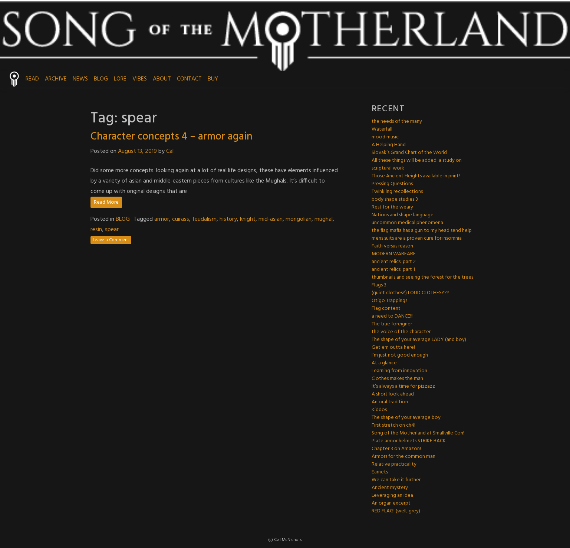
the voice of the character (401, 332)
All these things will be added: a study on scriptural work (417, 164)
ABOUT (162, 79)
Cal (170, 151)
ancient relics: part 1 (393, 269)
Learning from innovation (399, 371)
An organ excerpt (391, 503)
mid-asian (270, 219)
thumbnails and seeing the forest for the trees (422, 277)
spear (112, 229)
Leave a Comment (111, 240)
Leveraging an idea (392, 495)
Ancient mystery (390, 487)
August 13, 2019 (137, 151)
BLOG (101, 79)
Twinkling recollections (397, 191)
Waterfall (382, 129)
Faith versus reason (392, 246)
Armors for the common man (403, 456)
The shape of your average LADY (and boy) (419, 339)
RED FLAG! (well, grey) (396, 511)
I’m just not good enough (400, 355)
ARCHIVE (56, 79)
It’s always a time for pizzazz (403, 386)
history (228, 219)
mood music (385, 137)
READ (32, 79)
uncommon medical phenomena (407, 223)
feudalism (204, 219)
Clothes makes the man (397, 378)
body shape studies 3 (395, 199)
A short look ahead (393, 394)
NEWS (80, 79)
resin (96, 229)
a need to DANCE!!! (393, 316)
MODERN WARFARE (394, 254)
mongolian (299, 219)
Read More (106, 202)
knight (248, 219)
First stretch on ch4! (393, 425)
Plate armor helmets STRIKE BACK (409, 441)
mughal (323, 219)
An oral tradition (390, 402)
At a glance (384, 363)
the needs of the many (397, 121)
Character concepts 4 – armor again (171, 136)
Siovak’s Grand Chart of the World (409, 152)
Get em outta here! (393, 347)
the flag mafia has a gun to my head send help (422, 230)
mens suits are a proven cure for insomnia (417, 238)
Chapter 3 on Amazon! (396, 448)
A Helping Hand (389, 145)
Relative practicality (394, 464)
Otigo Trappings (389, 300)
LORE (120, 79)
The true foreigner (392, 324)
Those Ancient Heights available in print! (416, 176)
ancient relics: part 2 (394, 261)
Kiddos (379, 410)
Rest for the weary (392, 207)
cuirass (180, 219)
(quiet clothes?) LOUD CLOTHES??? (410, 293)
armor (161, 219)
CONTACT (189, 79)
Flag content (386, 308)
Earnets (380, 472)
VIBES (139, 79)
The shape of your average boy (406, 417)
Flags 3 (379, 285)
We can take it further (396, 480)
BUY (213, 79)
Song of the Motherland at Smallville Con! (418, 433)
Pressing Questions (392, 184)
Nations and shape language (403, 215)
